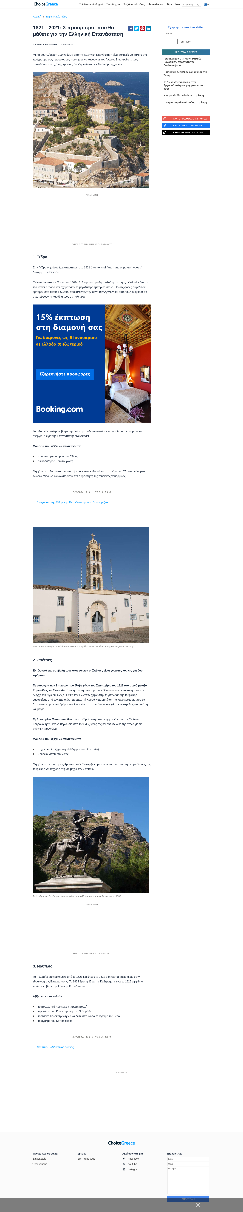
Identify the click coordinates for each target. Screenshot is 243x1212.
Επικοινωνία (39, 1158)
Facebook (133, 1158)
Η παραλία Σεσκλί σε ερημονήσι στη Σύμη (185, 74)
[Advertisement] (92, 220)
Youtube (132, 1164)
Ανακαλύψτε (155, 4)
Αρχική (37, 16)
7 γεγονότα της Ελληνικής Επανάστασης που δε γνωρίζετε (72, 502)
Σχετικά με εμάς (86, 1158)
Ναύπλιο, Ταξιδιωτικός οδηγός (55, 1047)
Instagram (133, 1169)
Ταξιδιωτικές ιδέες (134, 4)
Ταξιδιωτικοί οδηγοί (91, 4)
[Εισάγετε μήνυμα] (188, 1180)
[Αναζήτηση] (198, 5)
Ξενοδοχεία (113, 4)
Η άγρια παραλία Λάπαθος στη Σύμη (185, 102)
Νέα (177, 4)
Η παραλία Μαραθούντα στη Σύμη (184, 95)
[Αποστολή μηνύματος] (185, 41)
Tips (169, 4)
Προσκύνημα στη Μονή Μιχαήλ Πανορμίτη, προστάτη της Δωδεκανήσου (182, 62)
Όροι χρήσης (40, 1164)
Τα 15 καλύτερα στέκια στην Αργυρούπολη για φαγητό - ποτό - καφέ (184, 85)
